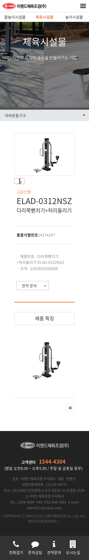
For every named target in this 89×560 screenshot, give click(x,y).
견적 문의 (29, 285)
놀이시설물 (74, 17)
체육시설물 (44, 17)
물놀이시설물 (15, 17)
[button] (20, 181)
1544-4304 (52, 461)
